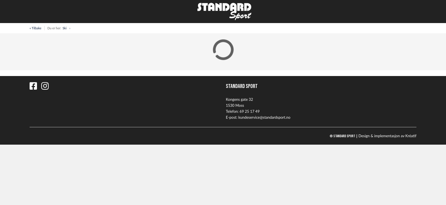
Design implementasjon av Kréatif (387, 136)
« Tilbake (36, 28)
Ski (65, 28)
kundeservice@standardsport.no (264, 117)
